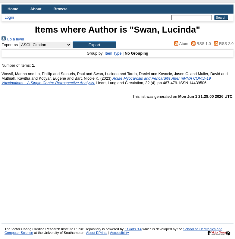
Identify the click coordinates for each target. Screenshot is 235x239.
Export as (10, 45)
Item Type (113, 53)
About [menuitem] (36, 9)
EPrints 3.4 (133, 229)
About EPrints (96, 232)
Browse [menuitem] (60, 9)
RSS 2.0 (222, 43)
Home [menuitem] (13, 9)
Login (9, 17)
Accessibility (119, 232)
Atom (180, 43)
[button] (94, 44)
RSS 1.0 (200, 43)
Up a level (13, 39)
